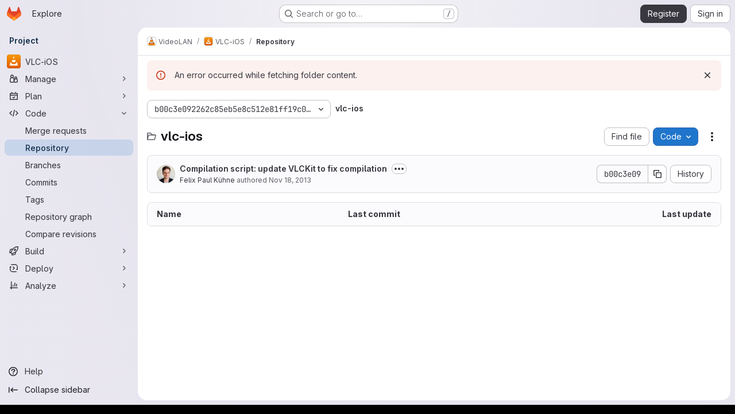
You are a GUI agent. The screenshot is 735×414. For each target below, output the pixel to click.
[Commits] (69, 182)
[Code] (69, 113)
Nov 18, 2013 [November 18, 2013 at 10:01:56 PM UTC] (290, 180)
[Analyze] (69, 285)
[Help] (69, 371)
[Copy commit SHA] (657, 174)
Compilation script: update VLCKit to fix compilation (283, 168)
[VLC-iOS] (69, 61)
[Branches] (69, 165)
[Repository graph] (69, 216)
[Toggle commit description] (399, 169)
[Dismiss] (707, 75)
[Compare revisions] (69, 234)
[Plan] (69, 96)
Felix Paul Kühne (207, 180)
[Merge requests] (69, 130)
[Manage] (69, 79)
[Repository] (69, 148)
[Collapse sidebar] (69, 390)
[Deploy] (69, 268)
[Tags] (69, 199)
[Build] (69, 251)
